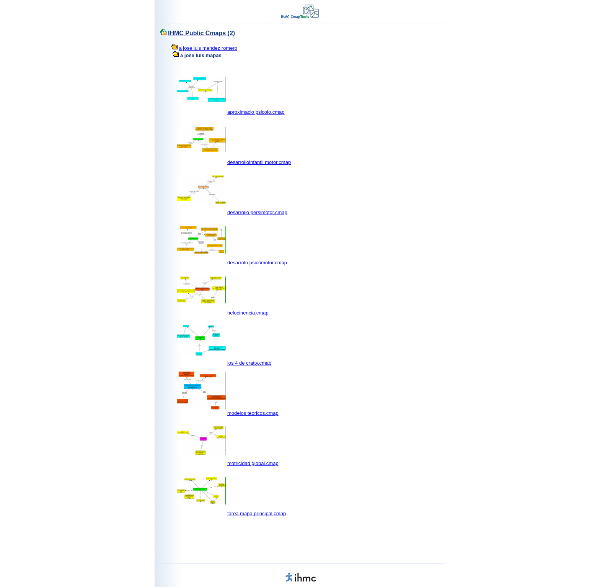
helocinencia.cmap (248, 313)
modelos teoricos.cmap (253, 413)
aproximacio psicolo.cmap (256, 112)
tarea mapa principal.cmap (256, 513)
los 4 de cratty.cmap (249, 363)
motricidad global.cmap (253, 463)
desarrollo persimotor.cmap (257, 212)
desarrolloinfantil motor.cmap (259, 162)
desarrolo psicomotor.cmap (257, 262)
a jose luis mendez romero (208, 48)
